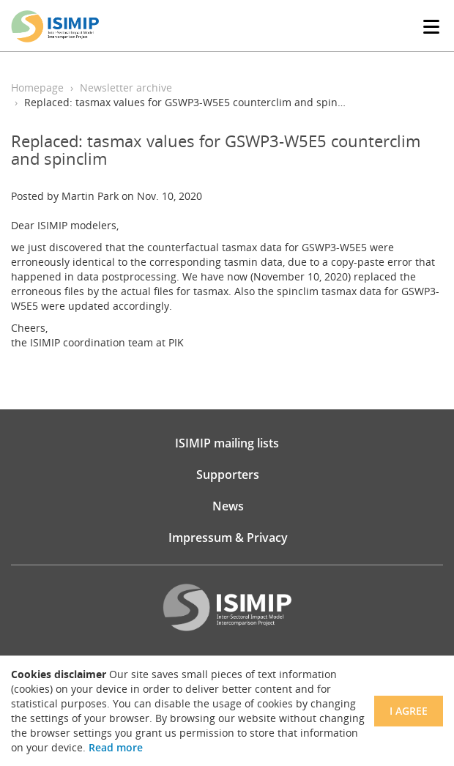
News (228, 506)
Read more (116, 747)
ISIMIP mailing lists (227, 443)
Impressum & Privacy (228, 537)
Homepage (37, 87)
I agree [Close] (409, 711)
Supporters (227, 474)
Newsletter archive (126, 87)
